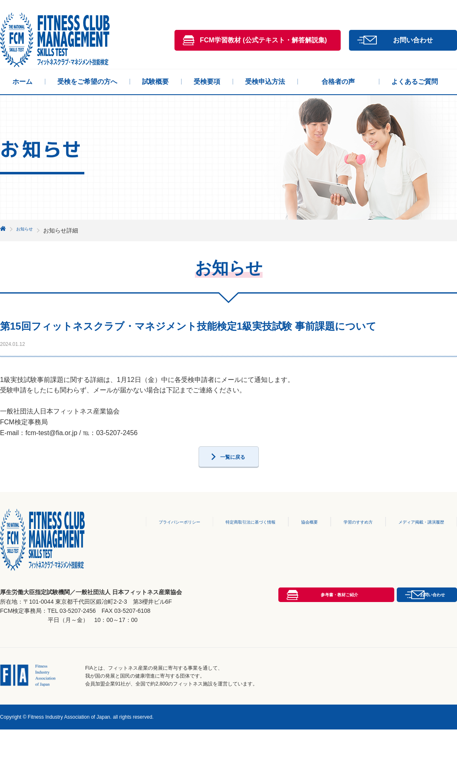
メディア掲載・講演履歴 (416, 542)
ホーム (22, 81)
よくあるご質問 (414, 81)
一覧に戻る (232, 473)
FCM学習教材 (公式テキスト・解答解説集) (263, 40)
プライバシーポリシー (152, 542)
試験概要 (155, 81)
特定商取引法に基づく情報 (233, 542)
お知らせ (27, 230)
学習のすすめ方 (346, 542)
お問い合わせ (413, 40)
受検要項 (207, 81)
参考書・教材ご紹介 (263, 661)
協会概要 (297, 542)
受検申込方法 (265, 81)
